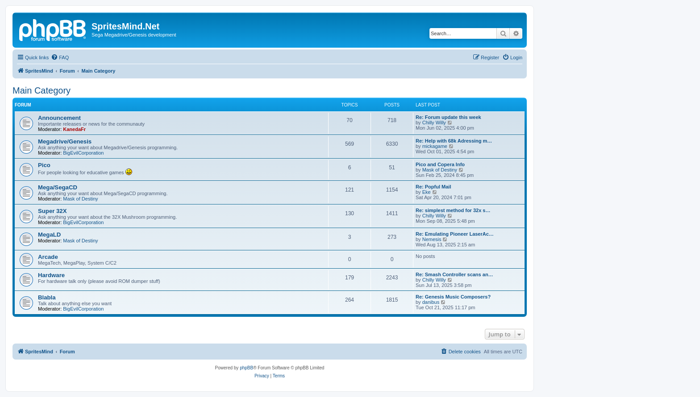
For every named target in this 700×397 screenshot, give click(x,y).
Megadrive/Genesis (65, 141)
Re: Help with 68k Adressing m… (454, 140)
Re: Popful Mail (433, 186)
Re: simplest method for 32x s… (453, 210)
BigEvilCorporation (83, 153)
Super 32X (52, 211)
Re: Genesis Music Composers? (453, 296)
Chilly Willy (434, 122)
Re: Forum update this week (448, 117)
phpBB (246, 367)
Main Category (41, 90)
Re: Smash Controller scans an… (454, 274)
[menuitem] (60, 57)
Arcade (48, 257)
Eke (426, 192)
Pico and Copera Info (440, 164)
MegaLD (49, 234)
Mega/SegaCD (57, 187)
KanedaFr (74, 129)
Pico (44, 165)
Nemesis (432, 239)
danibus (431, 302)
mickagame (434, 146)
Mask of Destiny (439, 169)
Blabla (47, 297)
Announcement (59, 118)
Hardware (51, 275)
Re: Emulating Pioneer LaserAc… (455, 234)
